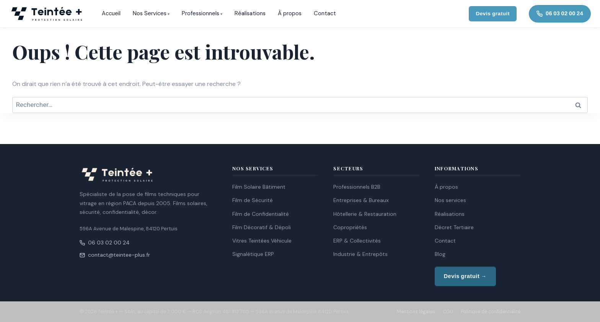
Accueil (111, 13)
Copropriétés (350, 227)
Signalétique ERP (253, 254)
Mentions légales (416, 312)
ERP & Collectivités (357, 240)
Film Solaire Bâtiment (258, 186)
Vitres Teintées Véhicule (262, 240)
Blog (440, 254)
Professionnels (200, 13)
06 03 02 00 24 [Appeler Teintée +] (559, 13)
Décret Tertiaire (454, 227)
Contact (325, 13)
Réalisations (250, 13)
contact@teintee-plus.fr (115, 254)
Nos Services (149, 13)
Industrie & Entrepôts (360, 254)
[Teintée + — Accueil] (46, 14)
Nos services (450, 200)
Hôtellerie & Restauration (364, 213)
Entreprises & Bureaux (361, 200)
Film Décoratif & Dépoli (261, 227)
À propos (290, 13)
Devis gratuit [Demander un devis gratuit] (493, 13)
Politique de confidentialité (490, 312)
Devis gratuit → (465, 276)
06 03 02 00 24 (105, 242)
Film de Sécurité (252, 200)
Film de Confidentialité (260, 213)
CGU (448, 312)
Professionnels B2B (356, 186)
